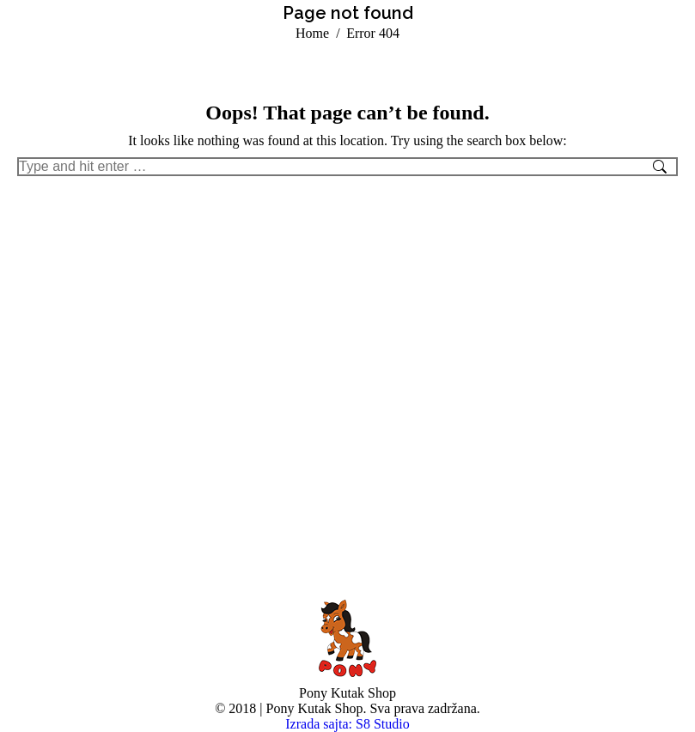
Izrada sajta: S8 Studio (347, 724)
